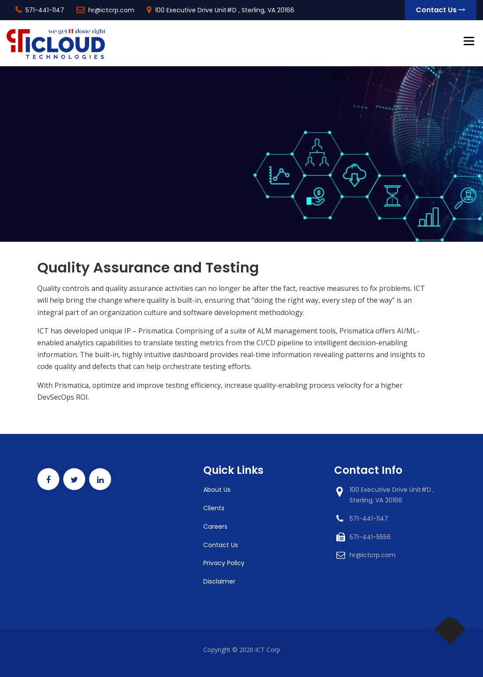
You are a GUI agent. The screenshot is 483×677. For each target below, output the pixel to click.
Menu (468, 42)
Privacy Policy (224, 563)
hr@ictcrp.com (111, 10)
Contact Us (440, 10)
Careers (215, 526)
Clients (213, 508)
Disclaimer (219, 581)
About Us (217, 489)
